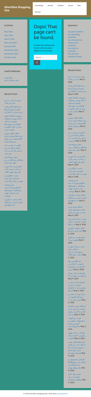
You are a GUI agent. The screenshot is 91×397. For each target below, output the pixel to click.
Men (79, 5)
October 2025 (10, 57)
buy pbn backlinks (76, 31)
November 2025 (11, 53)
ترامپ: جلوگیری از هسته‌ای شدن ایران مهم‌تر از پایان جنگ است (13, 178)
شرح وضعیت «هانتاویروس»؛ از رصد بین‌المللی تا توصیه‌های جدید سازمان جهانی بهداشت (12, 190)
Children (60, 5)
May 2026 (8, 31)
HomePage (39, 5)
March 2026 (9, 39)
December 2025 (11, 50)
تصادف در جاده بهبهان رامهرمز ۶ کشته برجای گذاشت (76, 336)
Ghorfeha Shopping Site (17, 8)
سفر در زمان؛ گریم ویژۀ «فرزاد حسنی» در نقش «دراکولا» (77, 222)
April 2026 (8, 35)
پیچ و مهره (8, 77)
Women (38, 12)
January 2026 (10, 46)
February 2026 (10, 42)
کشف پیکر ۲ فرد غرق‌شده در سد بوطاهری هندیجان (74, 377)
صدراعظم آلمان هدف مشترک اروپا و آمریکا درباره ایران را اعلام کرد (13, 109)
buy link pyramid (75, 40)
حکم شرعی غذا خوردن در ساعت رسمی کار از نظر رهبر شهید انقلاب (13, 169)
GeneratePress (62, 393)
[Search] (37, 62)
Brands (50, 5)
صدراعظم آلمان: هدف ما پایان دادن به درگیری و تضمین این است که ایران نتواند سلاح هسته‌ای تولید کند (77, 347)
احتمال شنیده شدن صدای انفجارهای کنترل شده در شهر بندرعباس (76, 210)
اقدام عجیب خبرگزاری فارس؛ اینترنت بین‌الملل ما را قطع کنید (13, 202)
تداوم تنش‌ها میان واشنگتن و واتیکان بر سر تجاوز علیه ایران (13, 160)
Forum (70, 5)
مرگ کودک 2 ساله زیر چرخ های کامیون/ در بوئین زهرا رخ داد (76, 297)
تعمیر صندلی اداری (11, 80)
